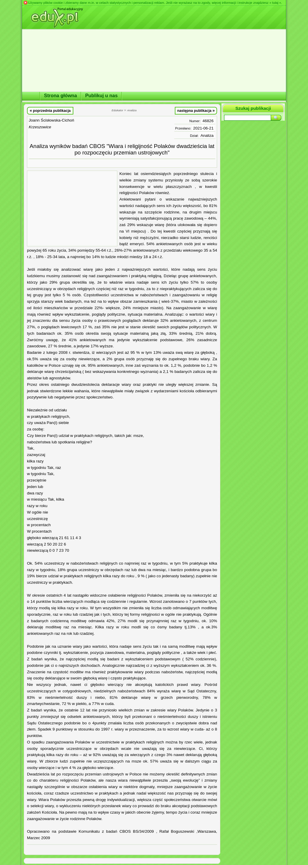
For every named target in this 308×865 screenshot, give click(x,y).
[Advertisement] (72, 208)
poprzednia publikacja (50, 110)
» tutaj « (275, 2)
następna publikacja (196, 110)
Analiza (207, 135)
